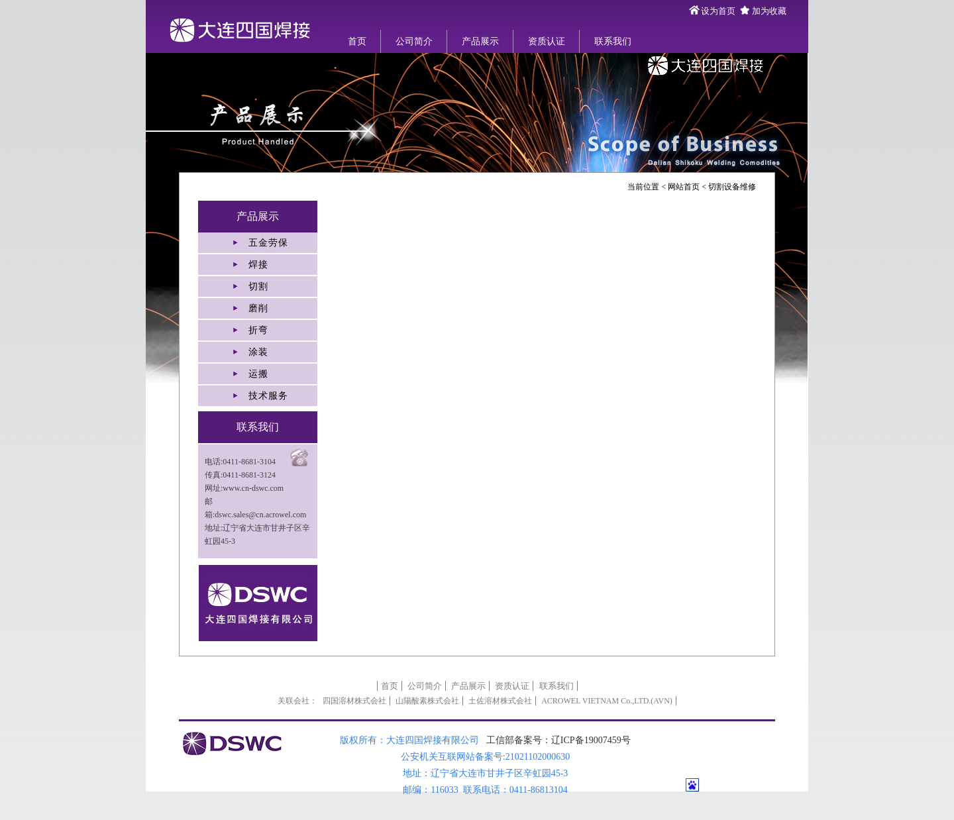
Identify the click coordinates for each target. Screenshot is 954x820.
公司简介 (414, 41)
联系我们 (612, 41)
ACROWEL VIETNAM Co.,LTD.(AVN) (606, 700)
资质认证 (546, 41)
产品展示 (480, 41)
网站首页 (684, 186)
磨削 (258, 308)
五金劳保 (268, 243)
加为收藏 (769, 11)
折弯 (258, 330)
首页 (357, 41)
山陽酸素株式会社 (427, 700)
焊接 (258, 265)
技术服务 (268, 396)
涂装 (258, 352)
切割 (258, 286)
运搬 (258, 374)
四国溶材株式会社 (354, 700)
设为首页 (718, 11)
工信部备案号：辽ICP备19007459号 (558, 740)
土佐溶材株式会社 (500, 700)
